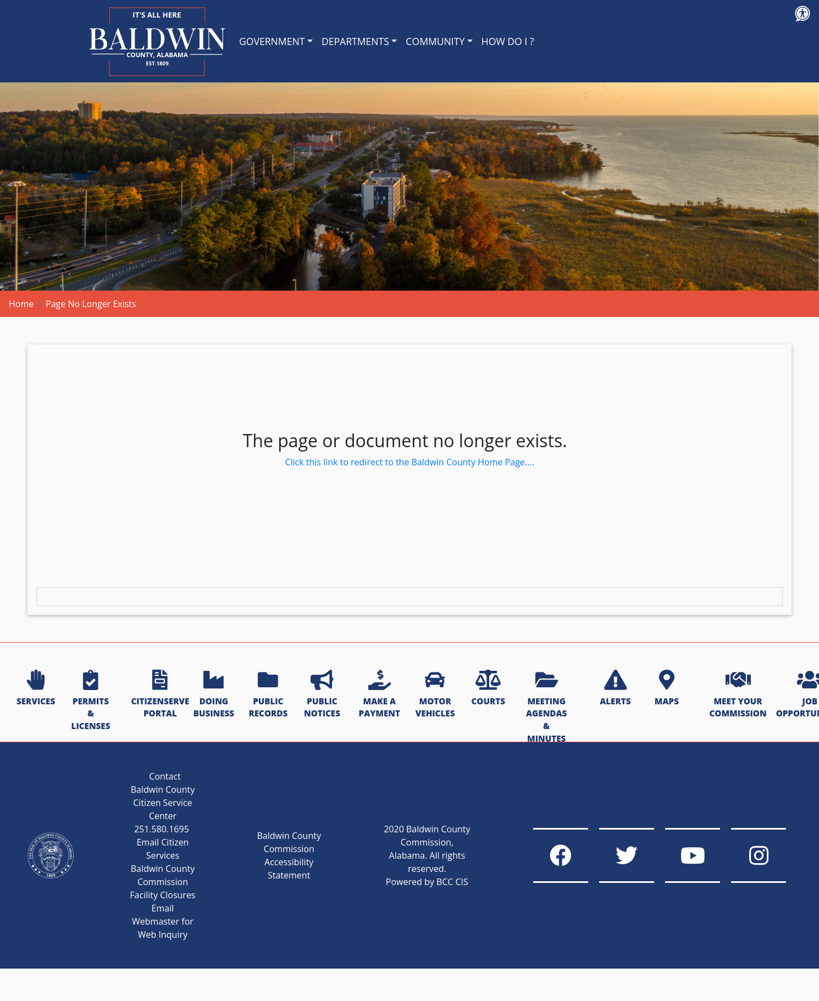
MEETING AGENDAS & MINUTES (546, 707)
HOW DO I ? (508, 41)
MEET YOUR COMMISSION (737, 694)
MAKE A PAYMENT (379, 694)
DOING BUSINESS (213, 694)
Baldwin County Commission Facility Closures (162, 882)
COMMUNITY (435, 41)
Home (21, 304)
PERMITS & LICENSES (90, 700)
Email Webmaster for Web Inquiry (162, 921)
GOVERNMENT (272, 41)
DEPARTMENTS (355, 41)
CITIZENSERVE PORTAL (160, 694)
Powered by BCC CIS (427, 882)
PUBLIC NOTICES (322, 694)
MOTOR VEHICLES (435, 694)
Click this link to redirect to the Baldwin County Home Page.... (409, 462)
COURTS (488, 688)
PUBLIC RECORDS (267, 694)
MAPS (667, 688)
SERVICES (35, 688)
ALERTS (615, 688)
